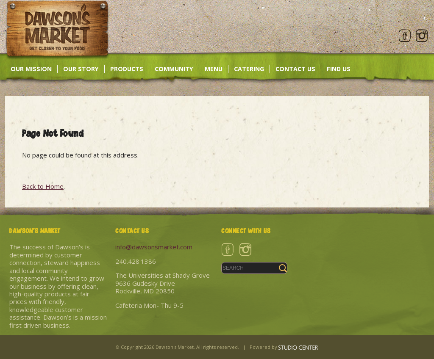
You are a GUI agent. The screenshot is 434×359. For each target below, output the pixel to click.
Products (126, 69)
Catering (249, 69)
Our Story (81, 69)
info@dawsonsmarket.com (153, 247)
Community (174, 69)
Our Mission (31, 69)
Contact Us (295, 69)
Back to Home (43, 186)
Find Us (339, 69)
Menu (214, 69)
